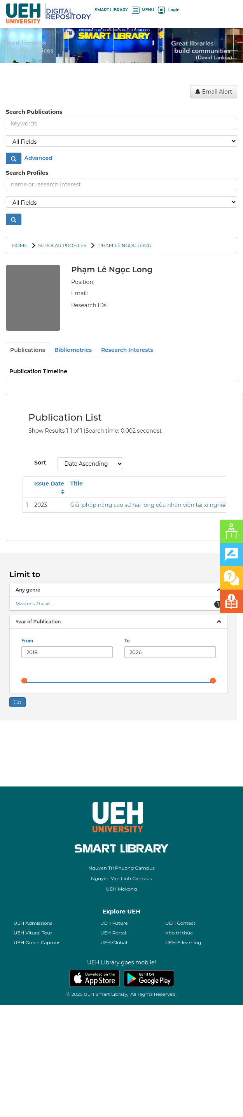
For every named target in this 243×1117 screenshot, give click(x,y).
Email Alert (213, 91)
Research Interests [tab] (127, 349)
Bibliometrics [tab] (73, 349)
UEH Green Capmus (37, 1054)
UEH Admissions (33, 1035)
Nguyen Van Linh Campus (121, 990)
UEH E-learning (183, 1054)
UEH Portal (113, 1044)
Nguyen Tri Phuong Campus (121, 980)
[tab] (118, 701)
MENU (143, 9)
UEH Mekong (121, 1001)
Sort (40, 574)
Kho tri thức (179, 1044)
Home (19, 245)
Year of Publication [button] (38, 733)
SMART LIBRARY (111, 9)
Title (76, 595)
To (126, 752)
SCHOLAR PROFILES (62, 245)
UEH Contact (180, 1035)
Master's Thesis (33, 715)
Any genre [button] (28, 702)
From (27, 752)
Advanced (37, 158)
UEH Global (113, 1054)
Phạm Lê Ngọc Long (124, 245)
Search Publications (34, 111)
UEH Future (114, 1035)
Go (17, 814)
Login (168, 9)
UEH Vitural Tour (33, 1044)
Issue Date (49, 595)
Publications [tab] (27, 349)
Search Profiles (27, 172)
